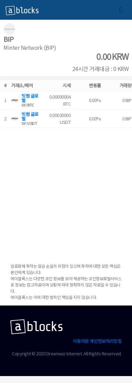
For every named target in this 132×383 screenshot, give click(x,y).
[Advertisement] (65, 193)
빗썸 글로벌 (30, 97)
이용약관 (81, 341)
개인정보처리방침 (106, 341)
